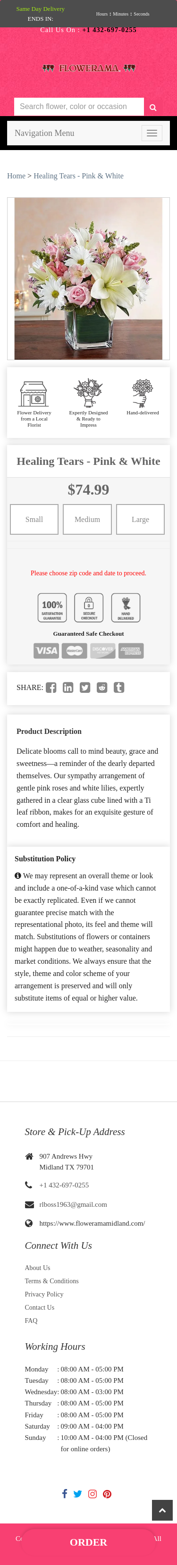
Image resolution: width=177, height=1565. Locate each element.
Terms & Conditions (52, 1281)
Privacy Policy (44, 1294)
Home (16, 176)
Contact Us (40, 1307)
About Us (38, 1267)
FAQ (31, 1320)
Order (88, 1542)
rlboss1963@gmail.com (73, 1204)
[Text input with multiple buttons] (79, 107)
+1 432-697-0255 (64, 1185)
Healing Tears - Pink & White (79, 176)
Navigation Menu (44, 133)
